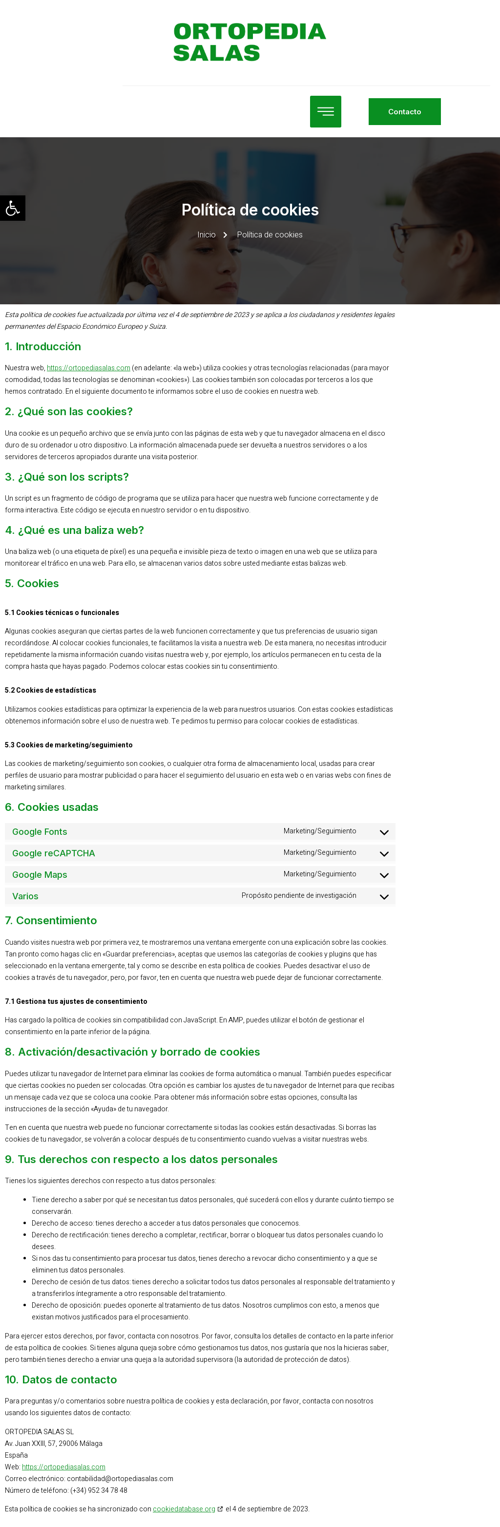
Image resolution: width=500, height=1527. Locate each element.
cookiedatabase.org (184, 1509)
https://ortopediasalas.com (88, 368)
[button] (12, 208)
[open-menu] (279, 111)
